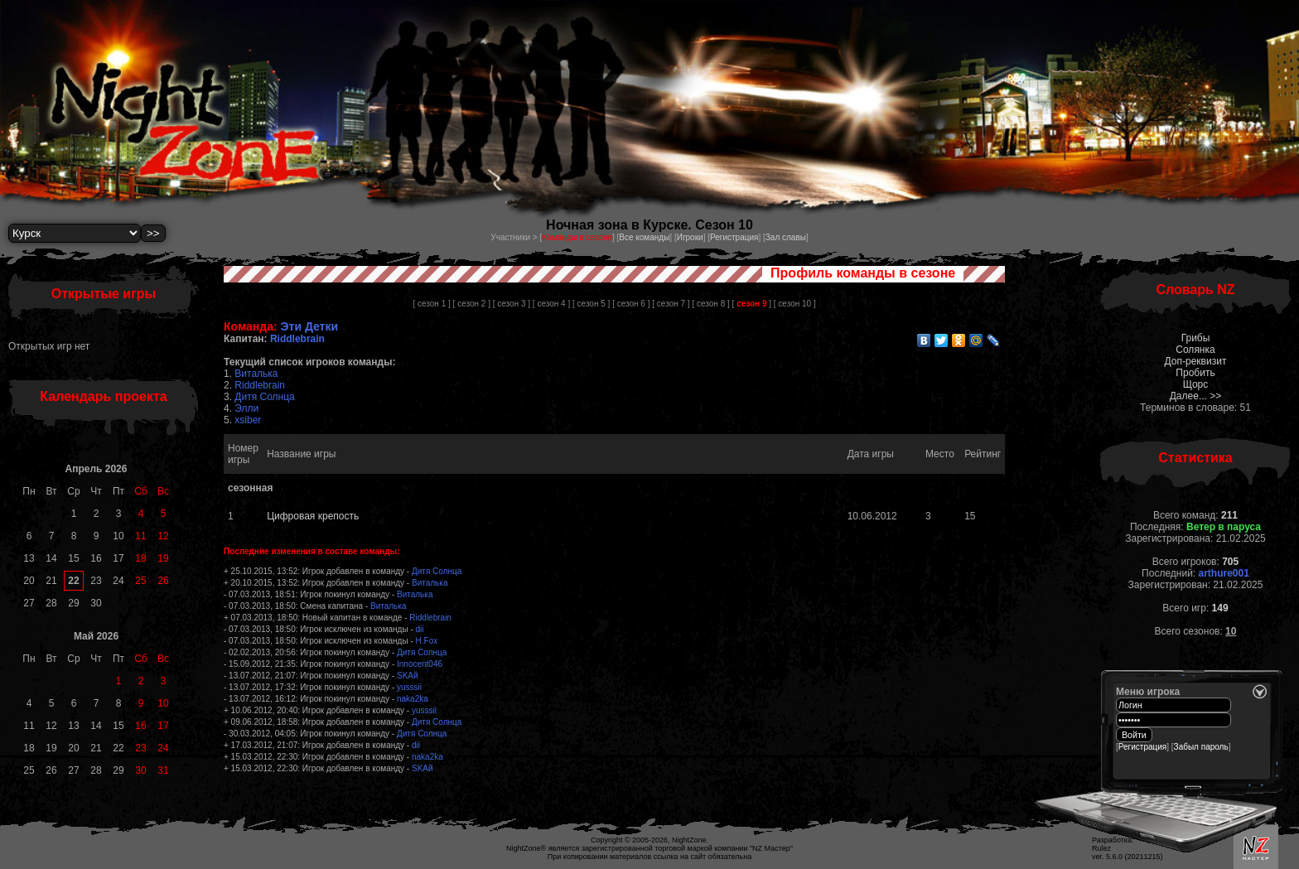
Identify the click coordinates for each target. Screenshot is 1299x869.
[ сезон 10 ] (795, 303)
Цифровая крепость (313, 516)
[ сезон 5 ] (591, 303)
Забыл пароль (1201, 746)
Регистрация (734, 237)
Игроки (690, 237)
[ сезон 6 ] (631, 303)
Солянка (1195, 349)
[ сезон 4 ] (551, 303)
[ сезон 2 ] (471, 303)
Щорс (1196, 384)
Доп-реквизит (1196, 361)
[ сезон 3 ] (511, 303)
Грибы (1195, 338)
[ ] (751, 303)
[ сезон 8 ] (710, 303)
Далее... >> (1196, 396)
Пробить (1195, 373)
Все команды (644, 237)
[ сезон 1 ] (431, 303)
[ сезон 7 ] (670, 303)
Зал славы (785, 237)
